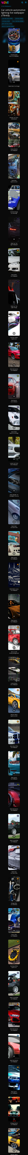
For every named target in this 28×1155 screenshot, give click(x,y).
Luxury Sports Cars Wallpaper (14, 683)
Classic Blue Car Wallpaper (14, 935)
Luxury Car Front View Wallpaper (14, 464)
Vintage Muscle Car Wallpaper (14, 1123)
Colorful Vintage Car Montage (14, 212)
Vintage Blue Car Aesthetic (14, 903)
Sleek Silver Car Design (14, 86)
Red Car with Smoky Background (14, 652)
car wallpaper (19, 18)
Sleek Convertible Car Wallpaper (14, 841)
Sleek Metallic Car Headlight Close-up (14, 495)
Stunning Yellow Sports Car (14, 966)
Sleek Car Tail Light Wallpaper (14, 244)
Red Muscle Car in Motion (14, 401)
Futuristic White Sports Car (14, 338)
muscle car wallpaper (8, 26)
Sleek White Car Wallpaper (14, 275)
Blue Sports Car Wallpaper (14, 1092)
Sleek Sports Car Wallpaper (14, 558)
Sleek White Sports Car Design (14, 432)
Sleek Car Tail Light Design (14, 306)
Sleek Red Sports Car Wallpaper (14, 369)
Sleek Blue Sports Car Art (14, 181)
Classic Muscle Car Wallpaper (14, 149)
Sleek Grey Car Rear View (14, 872)
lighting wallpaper (7, 18)
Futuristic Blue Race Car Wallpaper (14, 55)
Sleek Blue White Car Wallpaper (14, 746)
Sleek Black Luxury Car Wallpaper (14, 589)
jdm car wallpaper (7, 23)
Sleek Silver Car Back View (14, 526)
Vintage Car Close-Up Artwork (14, 118)
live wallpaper (6, 21)
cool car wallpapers (18, 21)
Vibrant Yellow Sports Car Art (14, 715)
